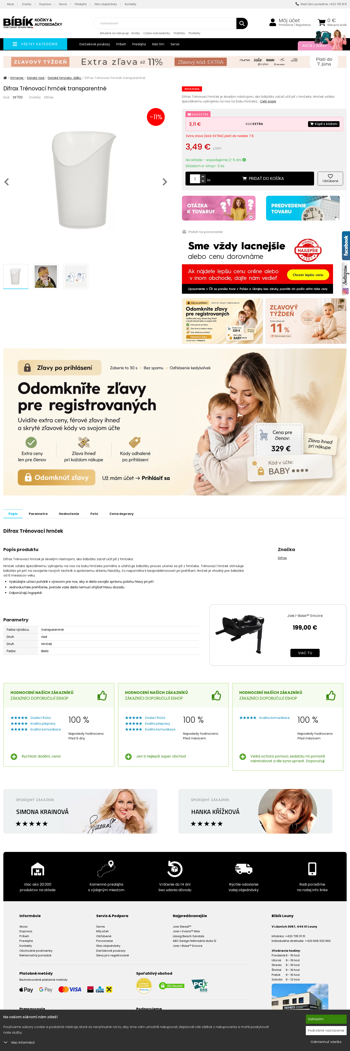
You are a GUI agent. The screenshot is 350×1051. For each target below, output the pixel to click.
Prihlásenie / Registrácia (295, 25)
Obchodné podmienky (35, 950)
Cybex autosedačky (157, 33)
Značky (26, 4)
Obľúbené (103, 936)
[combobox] (170, 23)
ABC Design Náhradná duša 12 (194, 941)
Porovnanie (104, 941)
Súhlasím (316, 1019)
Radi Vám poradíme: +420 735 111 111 (321, 4)
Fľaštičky (179, 33)
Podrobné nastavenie (326, 1030)
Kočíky (135, 33)
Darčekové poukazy (94, 44)
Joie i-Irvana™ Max (186, 931)
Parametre (40, 513)
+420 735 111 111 (295, 936)
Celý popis (268, 101)
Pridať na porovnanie (202, 231)
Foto (100, 513)
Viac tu (305, 652)
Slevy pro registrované (112, 955)
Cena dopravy (128, 513)
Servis (63, 4)
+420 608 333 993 (318, 941)
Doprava (45, 4)
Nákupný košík (337, 25)
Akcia (10, 4)
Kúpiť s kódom (323, 124)
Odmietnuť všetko (326, 1042)
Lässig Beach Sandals (188, 936)
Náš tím (158, 44)
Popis (13, 513)
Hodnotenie (73, 513)
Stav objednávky (105, 4)
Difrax (48, 97)
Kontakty (130, 4)
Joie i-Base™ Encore (305, 615)
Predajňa (81, 4)
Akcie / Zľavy (320, 45)
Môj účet (289, 20)
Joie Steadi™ (182, 926)
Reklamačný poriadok (35, 955)
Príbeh (121, 44)
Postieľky (194, 33)
